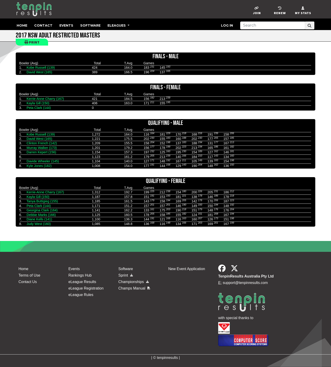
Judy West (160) (39, 224)
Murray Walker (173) (42, 148)
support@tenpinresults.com (245, 283)
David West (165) (39, 72)
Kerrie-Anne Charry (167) (45, 99)
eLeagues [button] (117, 25)
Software (90, 25)
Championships (133, 282)
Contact (43, 25)
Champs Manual (134, 288)
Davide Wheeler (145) (43, 161)
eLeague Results (82, 282)
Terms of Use (29, 275)
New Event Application (186, 269)
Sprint (125, 275)
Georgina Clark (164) (42, 210)
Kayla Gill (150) (38, 103)
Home (22, 25)
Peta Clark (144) (39, 108)
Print (32, 42)
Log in (227, 25)
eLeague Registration (86, 288)
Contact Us (27, 282)
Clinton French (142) (42, 143)
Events (66, 25)
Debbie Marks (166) (41, 215)
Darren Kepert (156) (41, 152)
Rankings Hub (80, 275)
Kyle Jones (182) (39, 166)
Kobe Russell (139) (41, 67)
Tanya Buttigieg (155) (42, 201)
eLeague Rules (80, 295)
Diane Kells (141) (39, 219)
